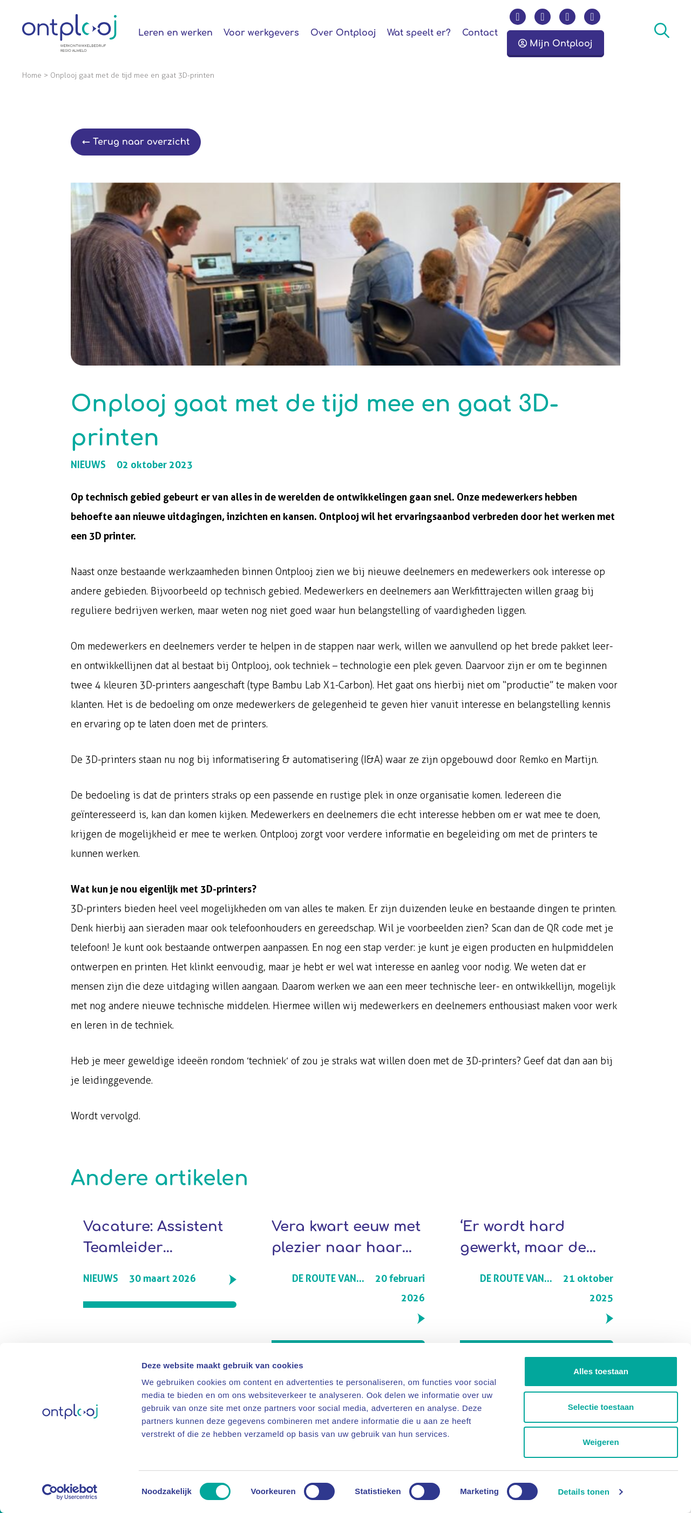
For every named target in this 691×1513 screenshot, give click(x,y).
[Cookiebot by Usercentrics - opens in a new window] (70, 1492)
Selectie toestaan (601, 1406)
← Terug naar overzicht (135, 142)
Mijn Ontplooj (555, 44)
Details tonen (583, 1491)
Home (32, 75)
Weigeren (600, 1442)
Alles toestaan (600, 1371)
